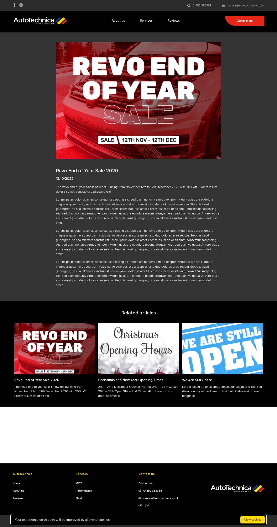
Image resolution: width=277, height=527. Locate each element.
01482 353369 (199, 5)
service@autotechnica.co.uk (242, 5)
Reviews (174, 20)
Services (146, 20)
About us (118, 20)
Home (16, 483)
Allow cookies (252, 519)
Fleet (79, 498)
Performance (84, 490)
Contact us (245, 21)
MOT (79, 483)
